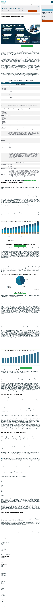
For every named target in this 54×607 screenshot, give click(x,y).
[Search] (52, 2)
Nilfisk (2, 466)
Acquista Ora (47, 9)
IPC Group (2, 505)
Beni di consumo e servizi (7, 4)
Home (1, 4)
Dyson (1, 458)
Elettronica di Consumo (15, 4)
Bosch (1, 497)
